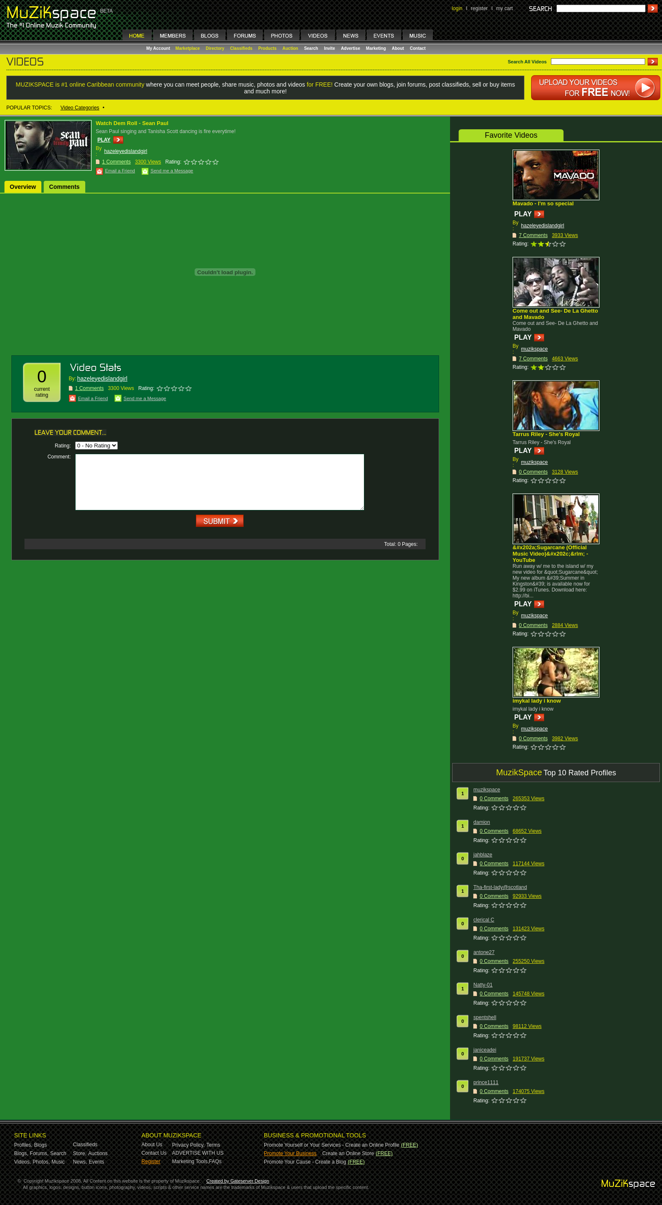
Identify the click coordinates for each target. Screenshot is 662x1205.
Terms (213, 1145)
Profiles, (23, 1145)
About (398, 48)
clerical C (483, 920)
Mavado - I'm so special (543, 203)
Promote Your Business (290, 1153)
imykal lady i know (537, 701)
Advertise (350, 48)
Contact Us (153, 1153)
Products (267, 48)
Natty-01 (482, 985)
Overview (23, 186)
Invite (329, 48)
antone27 (483, 952)
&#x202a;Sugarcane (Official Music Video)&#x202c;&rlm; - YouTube (550, 553)
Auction (290, 48)
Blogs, (21, 1153)
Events (96, 1162)
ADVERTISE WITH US (198, 1153)
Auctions (98, 1153)
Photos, (41, 1162)
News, (80, 1162)
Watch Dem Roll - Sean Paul (132, 123)
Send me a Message (172, 170)
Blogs (40, 1145)
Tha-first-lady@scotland (500, 887)
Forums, (39, 1153)
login (457, 8)
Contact (418, 48)
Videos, (22, 1162)
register (479, 8)
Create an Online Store (348, 1153)
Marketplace (188, 48)
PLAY (104, 140)
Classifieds (241, 48)
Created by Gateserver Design (237, 1180)
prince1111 (485, 1082)
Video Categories (79, 108)
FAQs (215, 1161)
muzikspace (534, 349)
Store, (80, 1153)
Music (58, 1162)
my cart (504, 8)
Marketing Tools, (190, 1161)
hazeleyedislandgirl (125, 151)
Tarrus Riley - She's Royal (546, 434)
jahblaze (482, 855)
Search (311, 48)
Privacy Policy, (188, 1145)
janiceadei (484, 1050)
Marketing (376, 48)
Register (150, 1161)
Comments (64, 186)
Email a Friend (120, 170)
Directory (215, 48)
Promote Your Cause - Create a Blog (305, 1162)
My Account (159, 48)
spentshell (484, 1017)
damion (481, 822)
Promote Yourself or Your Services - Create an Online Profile (331, 1145)
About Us (151, 1145)
